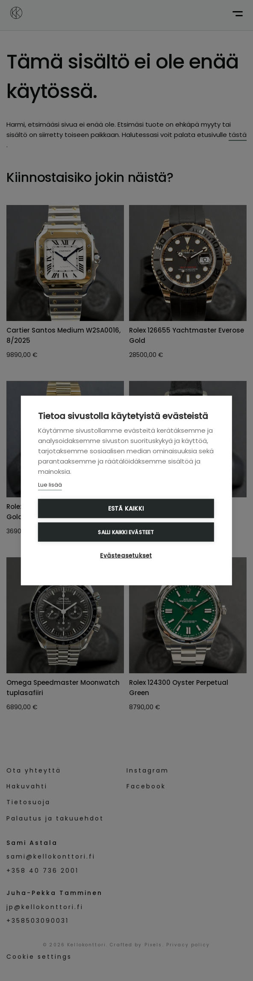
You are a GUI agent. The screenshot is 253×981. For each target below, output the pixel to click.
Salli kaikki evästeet (126, 531)
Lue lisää (50, 485)
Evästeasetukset (126, 556)
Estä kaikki (126, 509)
